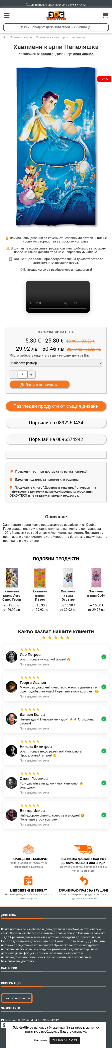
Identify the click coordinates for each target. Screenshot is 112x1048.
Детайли (40, 1040)
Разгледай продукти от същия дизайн (56, 406)
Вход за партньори (17, 998)
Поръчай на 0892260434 (56, 423)
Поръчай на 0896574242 (56, 439)
